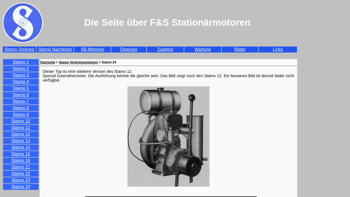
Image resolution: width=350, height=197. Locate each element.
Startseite (47, 62)
